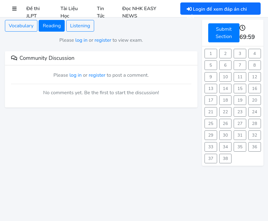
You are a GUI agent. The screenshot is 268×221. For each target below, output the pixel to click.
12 (254, 77)
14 (225, 88)
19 (240, 100)
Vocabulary (21, 25)
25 (210, 123)
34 (225, 147)
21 (210, 112)
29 (210, 135)
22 (225, 112)
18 (225, 100)
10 (225, 77)
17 (210, 100)
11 (240, 77)
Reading (52, 25)
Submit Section (224, 33)
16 (254, 88)
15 (240, 88)
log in (81, 40)
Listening (80, 25)
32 (254, 135)
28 (254, 123)
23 (240, 112)
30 (225, 135)
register (102, 40)
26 (225, 123)
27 (240, 123)
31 (240, 135)
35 (240, 147)
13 (210, 88)
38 (225, 158)
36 (254, 147)
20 (254, 100)
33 (210, 147)
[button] (14, 8)
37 (210, 158)
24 (254, 112)
